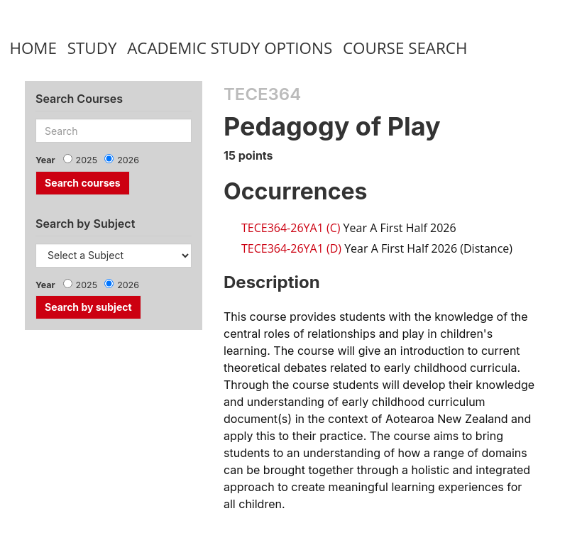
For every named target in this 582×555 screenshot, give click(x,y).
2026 (128, 160)
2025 (87, 160)
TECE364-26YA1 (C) (290, 228)
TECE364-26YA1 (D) (291, 248)
